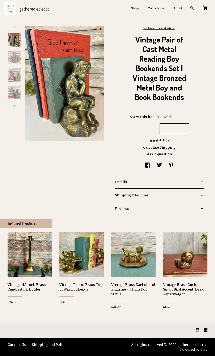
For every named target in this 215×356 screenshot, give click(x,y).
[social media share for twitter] (159, 166)
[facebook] (205, 330)
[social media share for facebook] (147, 166)
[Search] (192, 8)
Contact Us (17, 345)
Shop (135, 8)
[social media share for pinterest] (171, 166)
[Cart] (205, 8)
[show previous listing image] (14, 27)
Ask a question (159, 154)
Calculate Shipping (159, 147)
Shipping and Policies (50, 345)
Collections (156, 8)
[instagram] (198, 330)
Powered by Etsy (193, 349)
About (177, 8)
